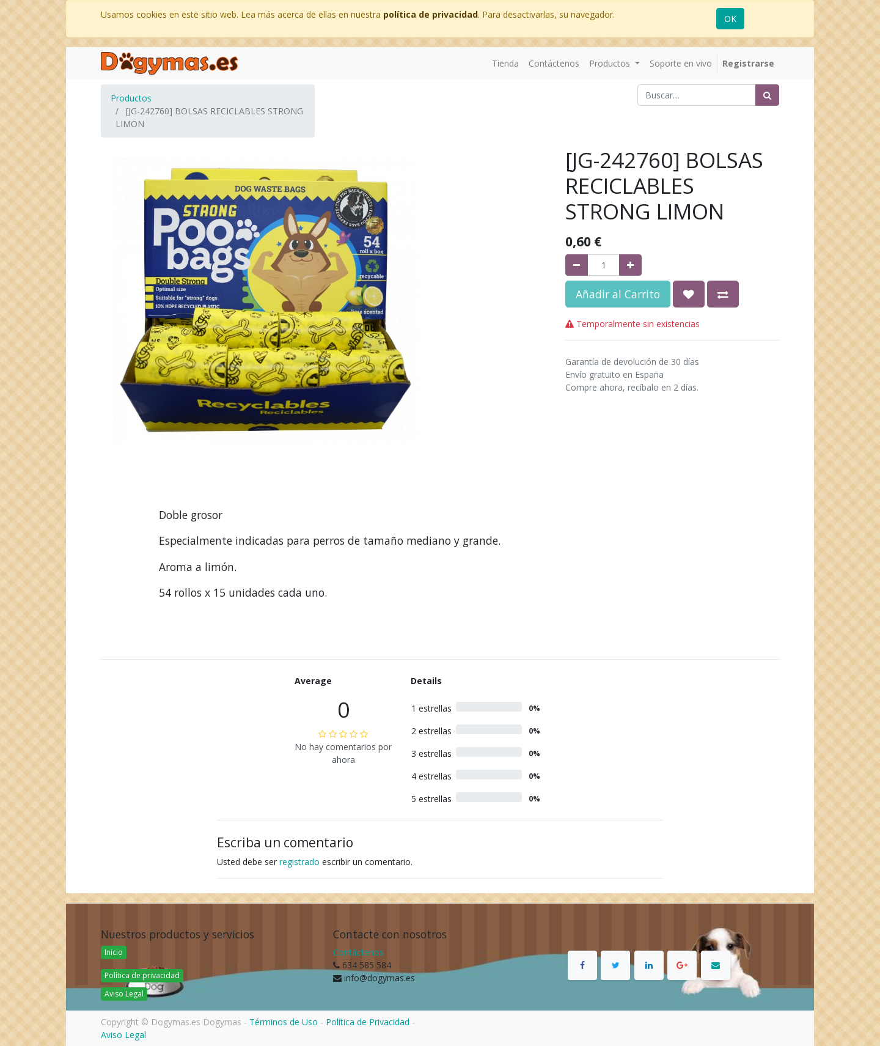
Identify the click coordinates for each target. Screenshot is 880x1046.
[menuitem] (505, 63)
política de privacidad (430, 14)
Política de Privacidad (367, 1022)
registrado (299, 861)
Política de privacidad (142, 975)
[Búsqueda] (767, 95)
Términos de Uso (283, 1022)
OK (730, 18)
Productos (131, 98)
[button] (689, 294)
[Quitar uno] (576, 265)
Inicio (114, 952)
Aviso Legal (124, 994)
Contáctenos (358, 952)
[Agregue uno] (630, 265)
